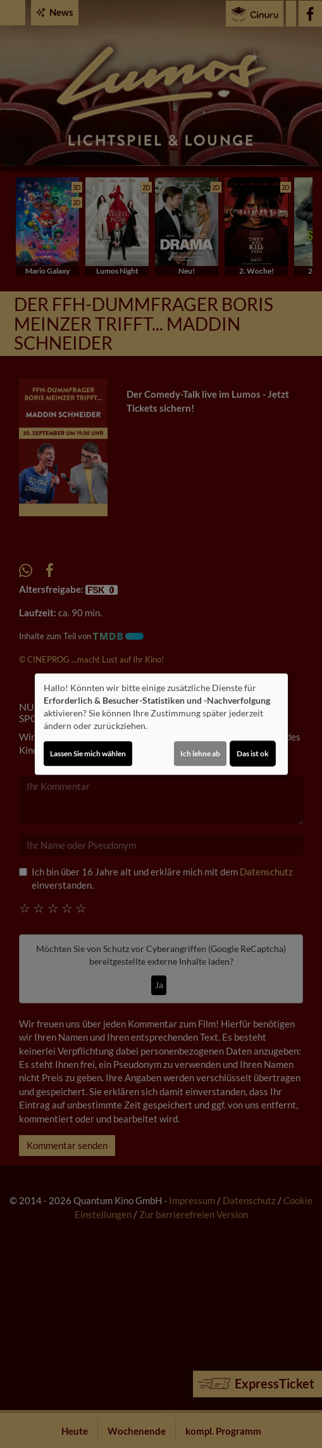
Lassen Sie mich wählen (88, 753)
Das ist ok (253, 753)
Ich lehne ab (200, 753)
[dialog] (161, 724)
